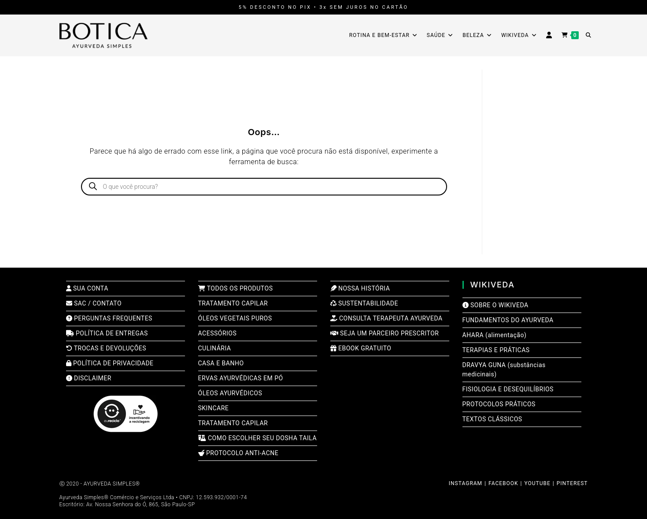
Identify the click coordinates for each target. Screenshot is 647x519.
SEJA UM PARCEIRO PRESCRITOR (384, 333)
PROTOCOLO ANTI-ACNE (238, 452)
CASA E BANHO (221, 363)
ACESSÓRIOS (217, 333)
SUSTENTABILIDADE (364, 303)
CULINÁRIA (214, 348)
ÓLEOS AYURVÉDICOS (230, 393)
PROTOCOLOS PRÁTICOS (499, 404)
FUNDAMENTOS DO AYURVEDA (508, 320)
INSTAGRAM (465, 483)
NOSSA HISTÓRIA (360, 288)
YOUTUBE (538, 483)
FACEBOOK (503, 483)
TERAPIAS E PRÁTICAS (496, 349)
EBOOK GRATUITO (361, 348)
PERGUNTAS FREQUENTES (109, 318)
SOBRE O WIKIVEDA (495, 305)
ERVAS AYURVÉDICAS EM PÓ (240, 378)
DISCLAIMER (88, 378)
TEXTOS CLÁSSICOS (492, 419)
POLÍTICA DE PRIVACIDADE (110, 363)
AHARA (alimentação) (494, 335)
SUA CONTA (87, 288)
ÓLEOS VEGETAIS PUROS (235, 318)
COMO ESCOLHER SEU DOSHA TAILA (257, 438)
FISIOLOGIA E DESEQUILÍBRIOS (508, 389)
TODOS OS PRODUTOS (235, 288)
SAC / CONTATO (94, 303)
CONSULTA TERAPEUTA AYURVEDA (386, 318)
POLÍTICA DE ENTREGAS (107, 333)
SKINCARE (213, 408)
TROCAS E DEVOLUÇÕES (106, 348)
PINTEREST (572, 483)
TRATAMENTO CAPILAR (233, 303)
